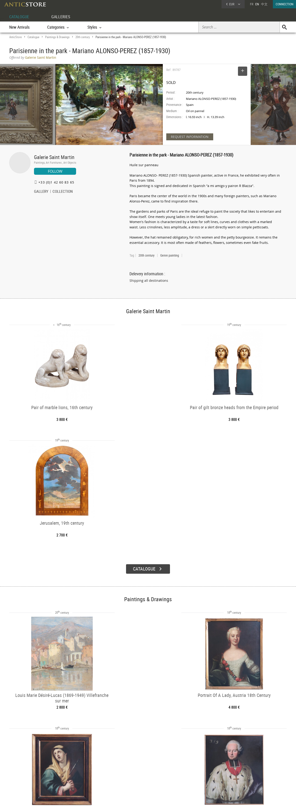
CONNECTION (284, 4)
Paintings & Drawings (57, 37)
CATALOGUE (20, 16)
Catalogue (33, 37)
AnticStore (15, 37)
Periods (75, 778)
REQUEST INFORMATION (190, 137)
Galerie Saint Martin (54, 157)
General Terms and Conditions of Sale (157, 801)
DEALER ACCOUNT (27, 760)
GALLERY (41, 192)
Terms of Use (124, 801)
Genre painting (169, 255)
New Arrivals (19, 27)
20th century (82, 37)
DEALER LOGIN (34, 768)
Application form (28, 776)
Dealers (131, 766)
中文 (264, 4)
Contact (243, 772)
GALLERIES (64, 16)
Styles (74, 772)
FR (251, 4)
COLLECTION (62, 192)
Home (242, 768)
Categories (77, 766)
